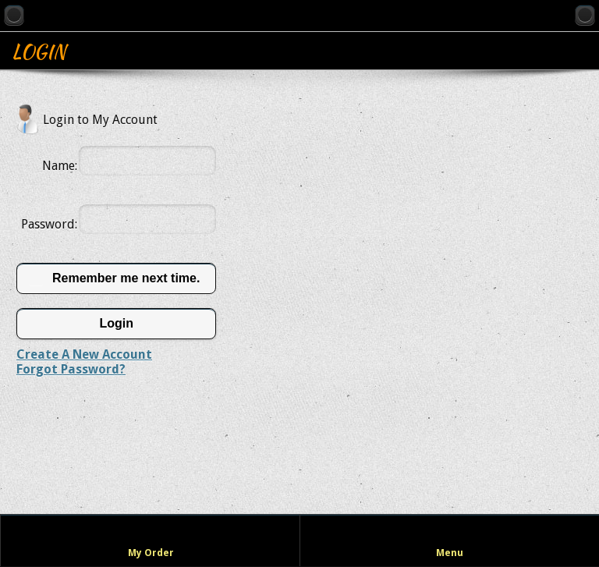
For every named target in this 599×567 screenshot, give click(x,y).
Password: (49, 224)
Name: (59, 165)
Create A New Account (84, 354)
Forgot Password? (71, 369)
